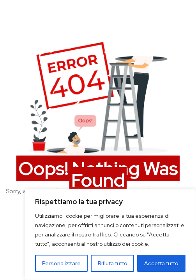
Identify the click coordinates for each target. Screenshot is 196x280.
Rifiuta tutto (112, 263)
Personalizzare (61, 263)
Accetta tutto (161, 263)
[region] (110, 234)
